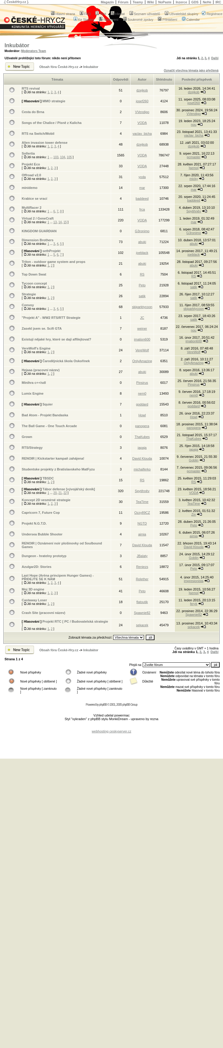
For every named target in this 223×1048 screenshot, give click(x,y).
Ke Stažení (84, 19)
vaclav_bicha (142, 133)
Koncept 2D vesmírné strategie (46, 500)
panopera (142, 426)
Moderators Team (33, 51)
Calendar (191, 19)
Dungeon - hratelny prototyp (44, 556)
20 (55, 493)
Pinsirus (142, 382)
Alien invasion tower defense (45, 142)
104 (62, 157)
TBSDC (48, 478)
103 (56, 157)
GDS (195, 2)
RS (142, 274)
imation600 (142, 339)
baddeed (142, 198)
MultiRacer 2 (31, 207)
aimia (142, 534)
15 (65, 222)
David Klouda (142, 458)
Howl (142, 415)
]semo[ (194, 168)
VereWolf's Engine (36, 348)
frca (142, 209)
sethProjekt (51, 251)
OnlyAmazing (142, 361)
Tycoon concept (34, 283)
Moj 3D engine (33, 589)
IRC (218, 2)
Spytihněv (193, 211)
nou (193, 124)
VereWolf (142, 350)
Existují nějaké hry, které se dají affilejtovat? (56, 339)
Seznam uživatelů (144, 14)
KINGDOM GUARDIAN (39, 231)
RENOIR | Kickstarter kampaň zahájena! (53, 458)
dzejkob (142, 90)
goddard (142, 404)
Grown (27, 437)
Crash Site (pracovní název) (43, 613)
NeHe (207, 2)
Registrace (212, 14)
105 (69, 157)
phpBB (103, 704)
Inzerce (181, 2)
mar (142, 188)
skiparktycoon (142, 307)
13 (55, 222)
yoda (142, 177)
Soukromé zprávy (138, 19)
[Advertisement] (112, 742)
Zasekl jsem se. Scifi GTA (42, 328)
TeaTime (142, 502)
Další (214, 58)
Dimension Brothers (37, 240)
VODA (142, 123)
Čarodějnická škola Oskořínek (66, 361)
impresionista (193, 581)
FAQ (85, 14)
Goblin (194, 460)
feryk (193, 604)
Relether (142, 579)
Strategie (29, 294)
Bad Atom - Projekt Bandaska (45, 415)
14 (60, 222)
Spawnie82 (142, 613)
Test (100, 14)
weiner (142, 328)
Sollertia (28, 153)
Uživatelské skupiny (182, 14)
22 (65, 493)
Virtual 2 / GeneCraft (38, 218)
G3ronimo (142, 231)
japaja (142, 447)
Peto (142, 285)
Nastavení (109, 19)
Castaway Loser (34, 600)
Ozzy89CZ (142, 512)
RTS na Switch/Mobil (38, 133)
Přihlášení (167, 19)
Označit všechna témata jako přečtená (191, 70)
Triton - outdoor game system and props (53, 262)
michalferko (142, 469)
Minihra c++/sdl (34, 382)
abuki (142, 242)
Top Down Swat (34, 274)
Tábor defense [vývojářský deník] (68, 489)
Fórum (123, 2)
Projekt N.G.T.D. (34, 523)
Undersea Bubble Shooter (42, 534)
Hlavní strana (63, 14)
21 (60, 493)
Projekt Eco (31, 164)
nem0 (142, 393)
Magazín (107, 2)
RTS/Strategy (32, 447)
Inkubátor (17, 45)
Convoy (28, 305)
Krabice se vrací (34, 198)
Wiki (150, 2)
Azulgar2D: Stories (36, 567)
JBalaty (142, 556)
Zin (193, 514)
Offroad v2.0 (31, 175)
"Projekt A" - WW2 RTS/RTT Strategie (51, 317)
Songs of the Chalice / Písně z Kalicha (51, 123)
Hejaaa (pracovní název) (40, 370)
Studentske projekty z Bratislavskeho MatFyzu (58, 469)
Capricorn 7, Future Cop (41, 512)
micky (194, 178)
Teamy (138, 2)
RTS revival (31, 88)
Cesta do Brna (33, 112)
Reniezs (142, 567)
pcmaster (193, 157)
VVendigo (142, 112)
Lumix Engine (32, 393)
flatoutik (142, 602)
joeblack (142, 252)
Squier (47, 404)
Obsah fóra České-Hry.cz (58, 67)
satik (193, 287)
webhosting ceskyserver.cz (111, 731)
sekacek (142, 625)
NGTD (142, 523)
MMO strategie (53, 101)
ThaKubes (142, 437)
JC (142, 317)
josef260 (142, 101)
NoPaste (164, 2)
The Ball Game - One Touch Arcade (49, 426)
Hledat (118, 14)
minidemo (29, 188)
